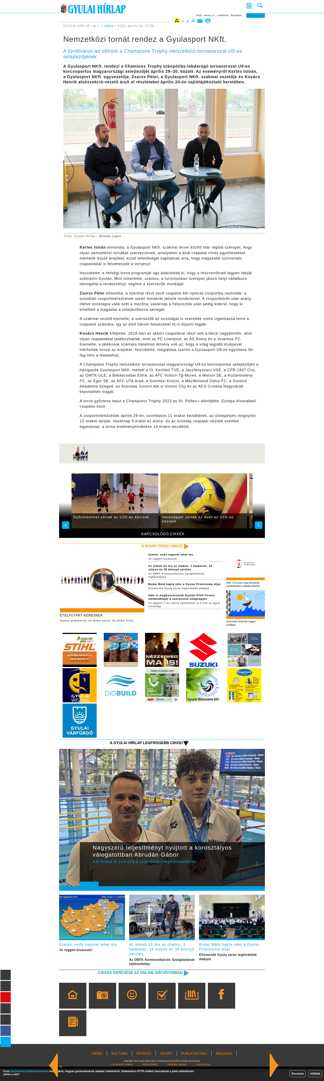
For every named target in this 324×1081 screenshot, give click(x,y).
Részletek (297, 1073)
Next (259, 874)
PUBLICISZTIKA (194, 1066)
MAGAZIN (224, 1066)
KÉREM (315, 1073)
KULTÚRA (119, 1066)
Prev (86, 874)
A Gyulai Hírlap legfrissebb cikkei (140, 750)
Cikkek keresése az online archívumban (133, 984)
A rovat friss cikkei (159, 546)
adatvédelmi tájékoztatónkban (29, 1071)
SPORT (166, 1066)
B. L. (98, 26)
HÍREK (110, 26)
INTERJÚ (143, 1066)
